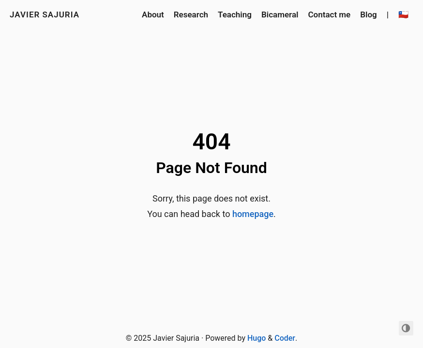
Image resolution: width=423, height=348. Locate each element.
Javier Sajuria (44, 14)
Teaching (235, 14)
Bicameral (280, 14)
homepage (252, 214)
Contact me (329, 14)
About (153, 14)
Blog (368, 14)
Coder (284, 338)
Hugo (256, 338)
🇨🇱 (403, 14)
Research (191, 14)
